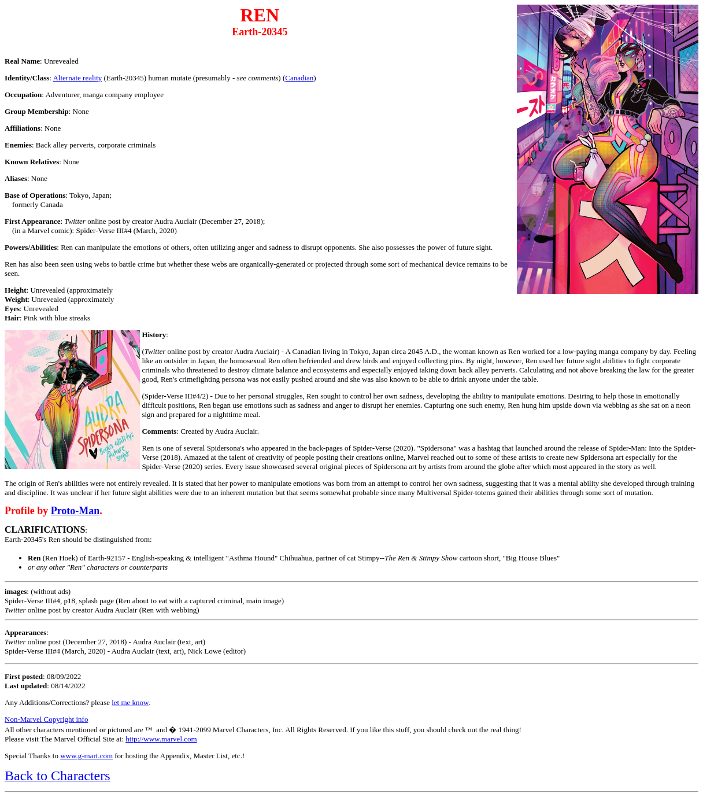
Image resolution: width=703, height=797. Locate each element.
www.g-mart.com (86, 755)
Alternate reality (77, 77)
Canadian (299, 77)
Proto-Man (75, 510)
